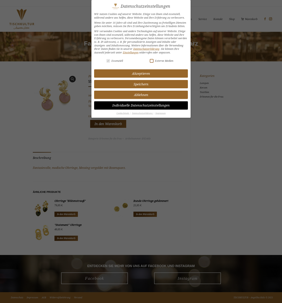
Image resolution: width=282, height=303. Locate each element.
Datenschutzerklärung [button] (142, 113)
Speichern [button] (141, 84)
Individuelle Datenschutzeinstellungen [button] (141, 105)
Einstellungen (130, 52)
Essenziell (114, 60)
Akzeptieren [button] (141, 73)
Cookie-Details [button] (123, 113)
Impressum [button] (160, 113)
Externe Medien (161, 60)
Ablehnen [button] (141, 95)
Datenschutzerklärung (146, 49)
